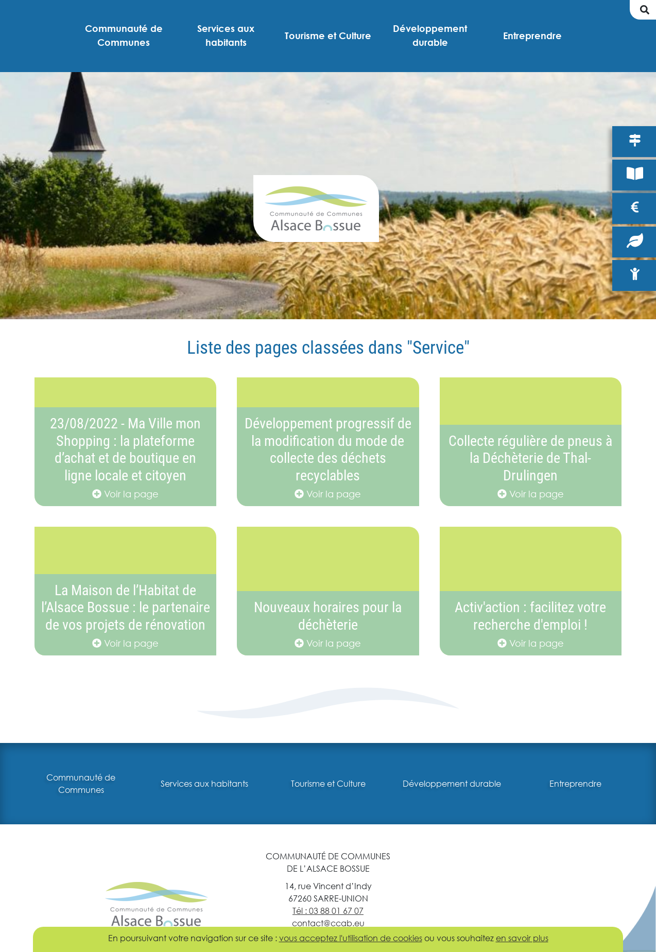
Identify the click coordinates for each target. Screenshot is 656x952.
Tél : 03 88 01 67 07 (328, 910)
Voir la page (125, 493)
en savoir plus (522, 937)
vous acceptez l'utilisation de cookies (350, 937)
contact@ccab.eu (328, 923)
